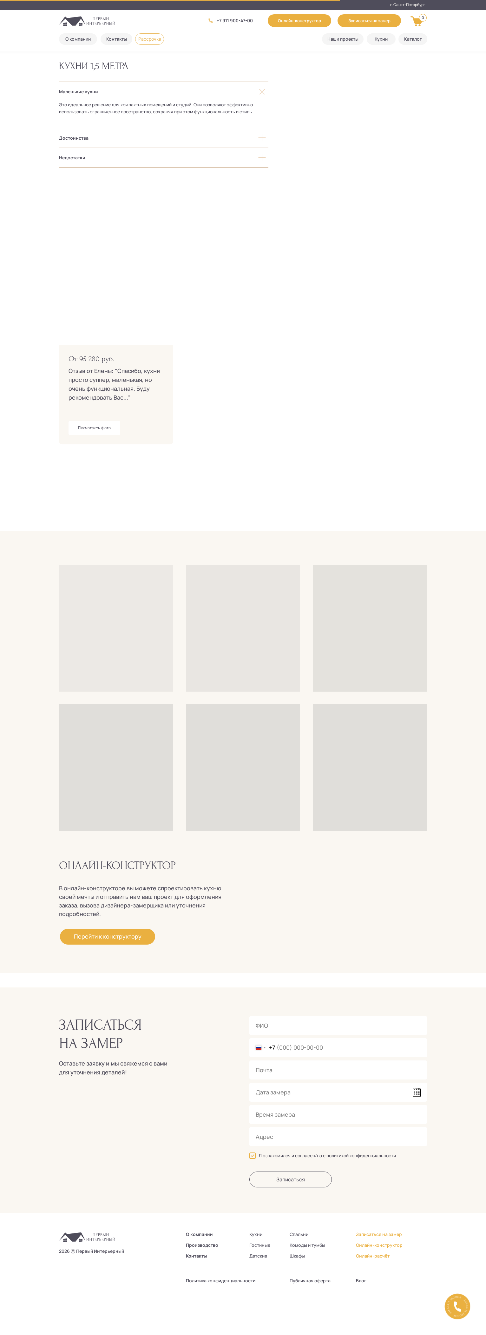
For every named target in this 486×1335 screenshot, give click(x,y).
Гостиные (259, 1245)
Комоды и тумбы (307, 1245)
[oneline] (338, 1136)
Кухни (255, 1234)
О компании (199, 1234)
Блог (361, 1281)
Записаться (290, 1179)
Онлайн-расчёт (373, 1256)
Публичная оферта (310, 1281)
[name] (338, 1025)
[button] (369, 20)
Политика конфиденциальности (220, 1281)
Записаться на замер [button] (379, 1234)
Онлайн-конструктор (379, 1245)
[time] (338, 1114)
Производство (202, 1245)
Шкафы (297, 1256)
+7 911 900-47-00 (235, 20)
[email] (338, 1069)
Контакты (196, 1256)
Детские (258, 1256)
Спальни (299, 1234)
